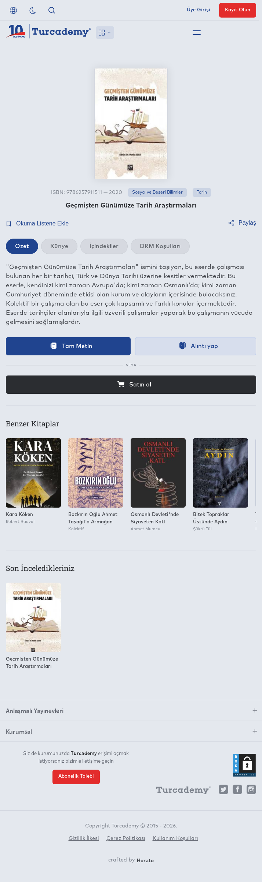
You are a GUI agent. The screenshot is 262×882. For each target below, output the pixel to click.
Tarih (202, 192)
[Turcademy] (180, 791)
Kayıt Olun (237, 10)
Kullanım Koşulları (175, 838)
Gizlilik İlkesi (84, 838)
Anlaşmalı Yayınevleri (34, 710)
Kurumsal (19, 731)
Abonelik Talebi (76, 776)
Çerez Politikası (125, 838)
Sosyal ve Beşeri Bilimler (157, 192)
